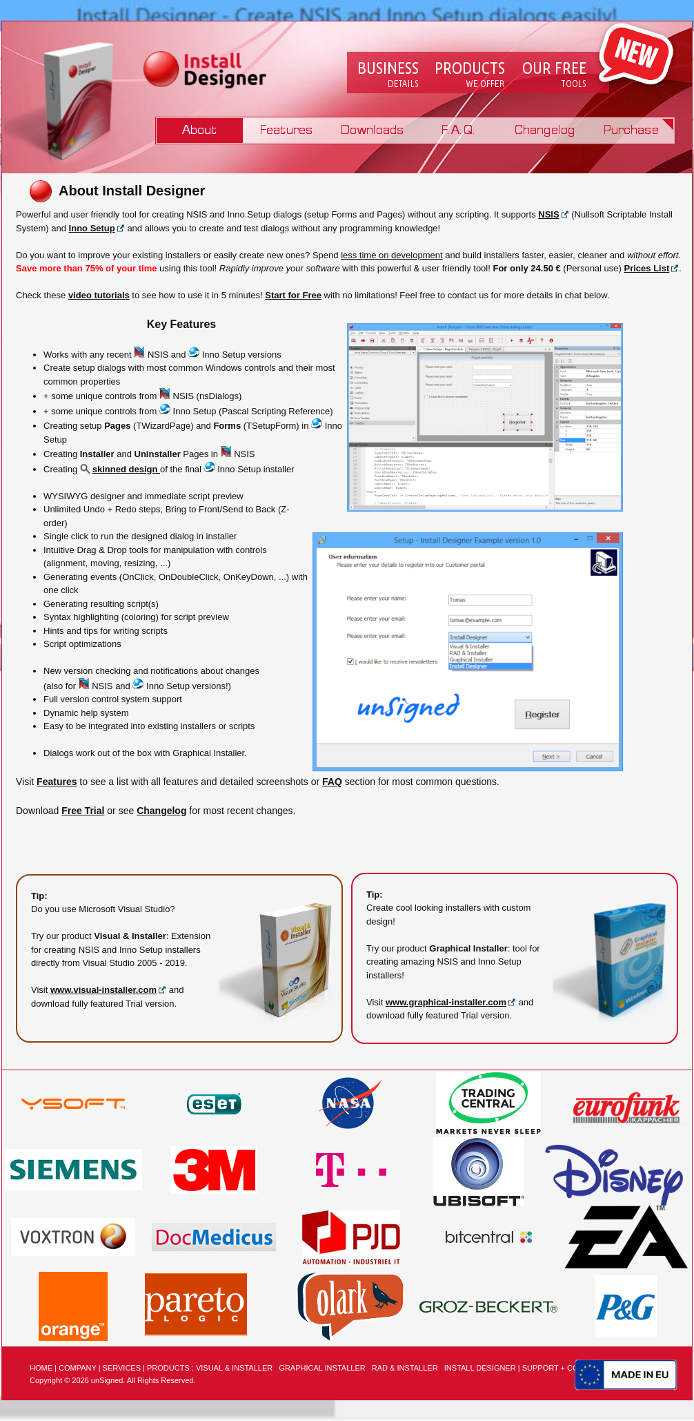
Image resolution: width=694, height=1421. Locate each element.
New (636, 55)
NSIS (548, 214)
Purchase (631, 130)
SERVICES (122, 1368)
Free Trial (82, 810)
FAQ (458, 130)
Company (387, 75)
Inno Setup (92, 228)
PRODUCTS (168, 1368)
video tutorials (99, 295)
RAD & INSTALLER (405, 1368)
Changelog (545, 130)
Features (286, 130)
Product (200, 130)
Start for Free (293, 295)
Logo (210, 72)
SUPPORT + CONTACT (563, 1368)
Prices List (647, 268)
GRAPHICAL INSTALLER (322, 1368)
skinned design (120, 469)
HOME (41, 1368)
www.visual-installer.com (103, 990)
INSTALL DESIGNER (480, 1368)
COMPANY (78, 1368)
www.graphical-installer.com (446, 1002)
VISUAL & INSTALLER (234, 1368)
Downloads (372, 130)
